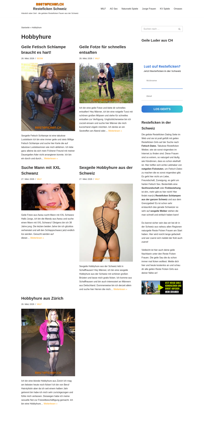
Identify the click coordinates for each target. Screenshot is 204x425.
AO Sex (113, 9)
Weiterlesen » (58, 159)
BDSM (40, 58)
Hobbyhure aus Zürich (42, 299)
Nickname (151, 80)
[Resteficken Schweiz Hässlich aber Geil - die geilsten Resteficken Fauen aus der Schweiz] (49, 9)
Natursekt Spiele (129, 9)
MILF (102, 9)
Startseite (25, 27)
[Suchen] (159, 29)
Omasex (178, 9)
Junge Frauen (149, 9)
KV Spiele (165, 9)
